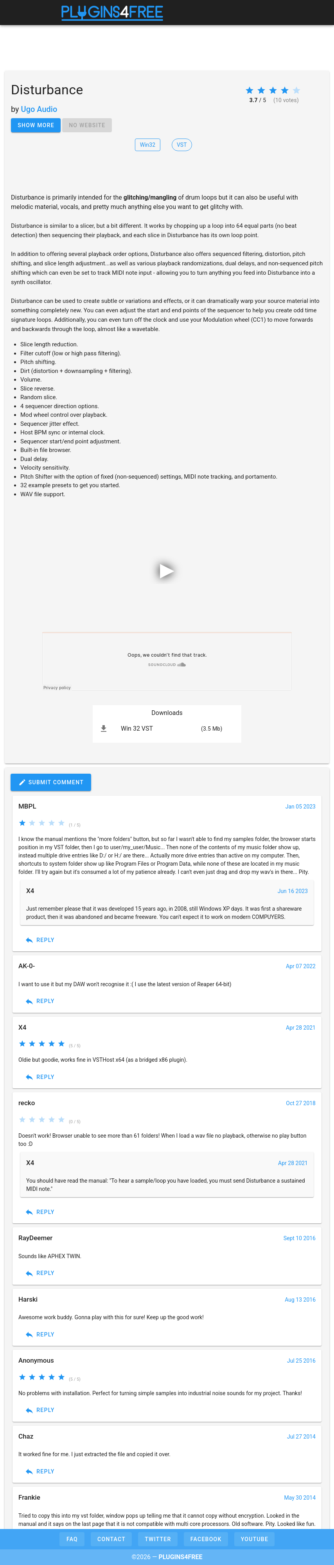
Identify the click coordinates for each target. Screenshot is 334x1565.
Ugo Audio (39, 109)
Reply (40, 940)
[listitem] (167, 729)
